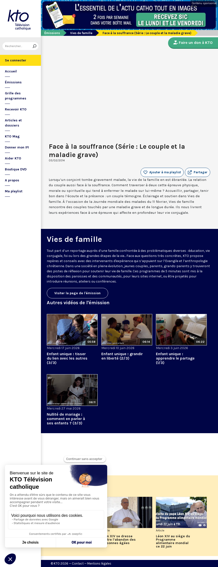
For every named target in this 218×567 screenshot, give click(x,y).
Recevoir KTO (16, 109)
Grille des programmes (15, 95)
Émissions (13, 82)
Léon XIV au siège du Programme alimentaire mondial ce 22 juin (173, 541)
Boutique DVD (16, 169)
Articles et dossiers (13, 122)
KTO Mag (12, 136)
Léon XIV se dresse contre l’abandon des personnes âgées (118, 540)
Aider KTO (13, 158)
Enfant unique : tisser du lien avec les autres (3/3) (67, 358)
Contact (78, 563)
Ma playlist (13, 191)
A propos (12, 180)
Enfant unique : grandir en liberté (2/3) (122, 356)
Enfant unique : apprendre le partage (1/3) (175, 358)
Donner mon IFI (17, 147)
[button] (197, 172)
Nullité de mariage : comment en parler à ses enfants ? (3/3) (66, 418)
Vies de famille (81, 33)
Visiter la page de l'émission (77, 293)
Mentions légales (99, 563)
